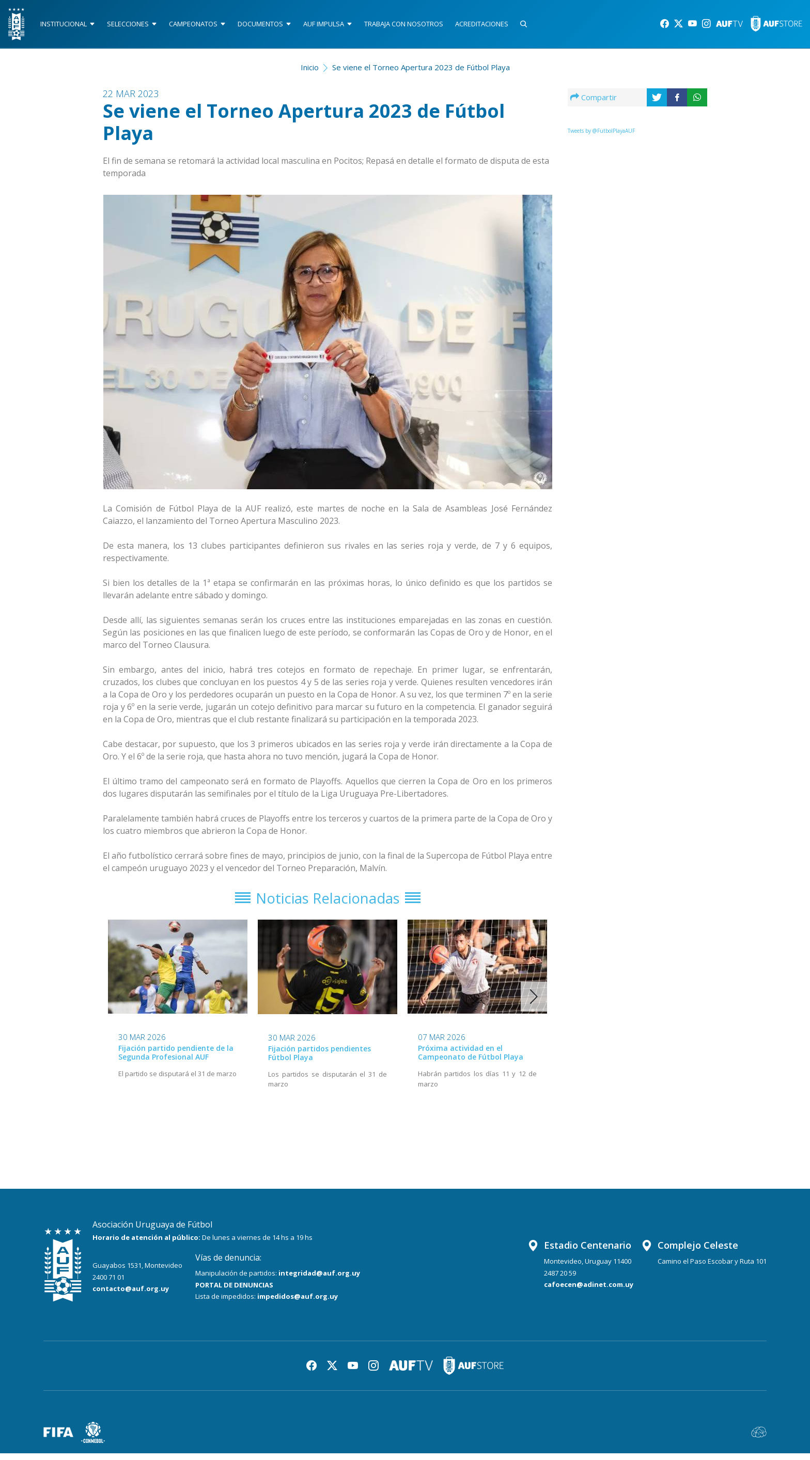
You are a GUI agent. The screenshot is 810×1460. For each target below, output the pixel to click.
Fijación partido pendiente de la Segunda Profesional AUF (175, 1059)
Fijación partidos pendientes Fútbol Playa (319, 1059)
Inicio (310, 70)
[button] (534, 1003)
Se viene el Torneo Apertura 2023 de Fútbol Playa (421, 70)
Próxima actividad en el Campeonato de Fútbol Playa (470, 1059)
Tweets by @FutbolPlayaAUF (601, 133)
